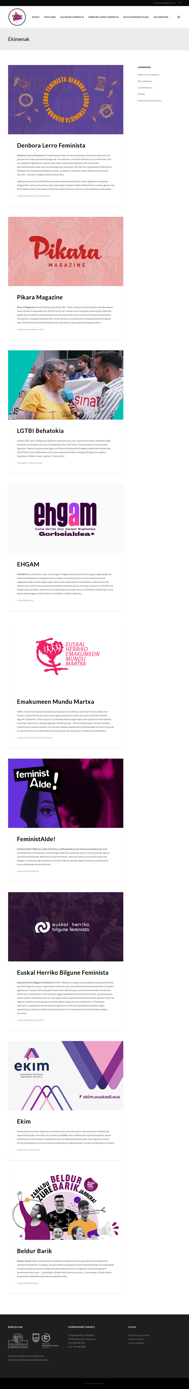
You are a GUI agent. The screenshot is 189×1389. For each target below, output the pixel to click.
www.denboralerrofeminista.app (33, 195)
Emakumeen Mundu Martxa (150, 100)
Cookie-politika (136, 1342)
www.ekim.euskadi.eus (28, 1149)
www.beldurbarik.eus (28, 1283)
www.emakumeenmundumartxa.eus (35, 737)
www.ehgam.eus (25, 600)
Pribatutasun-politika (139, 1335)
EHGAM (141, 94)
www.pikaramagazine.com (30, 329)
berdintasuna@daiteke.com (164, 3)
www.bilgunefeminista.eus (30, 1019)
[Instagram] (178, 17)
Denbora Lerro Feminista (148, 75)
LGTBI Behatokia (145, 88)
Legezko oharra (136, 1339)
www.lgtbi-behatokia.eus (30, 462)
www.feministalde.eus (28, 871)
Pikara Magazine (145, 81)
